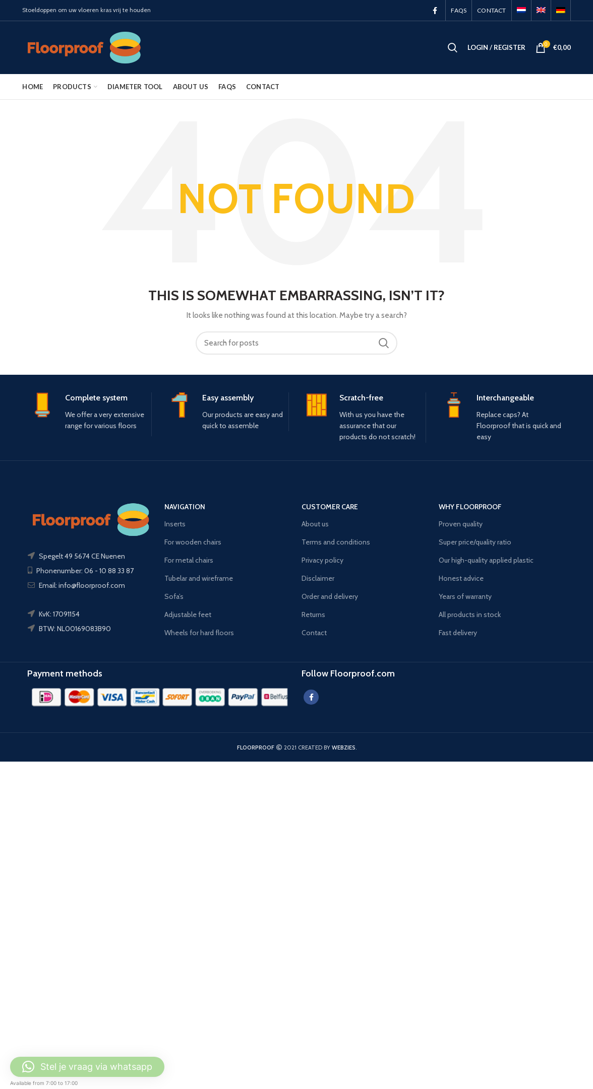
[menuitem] (521, 10)
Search (383, 343)
